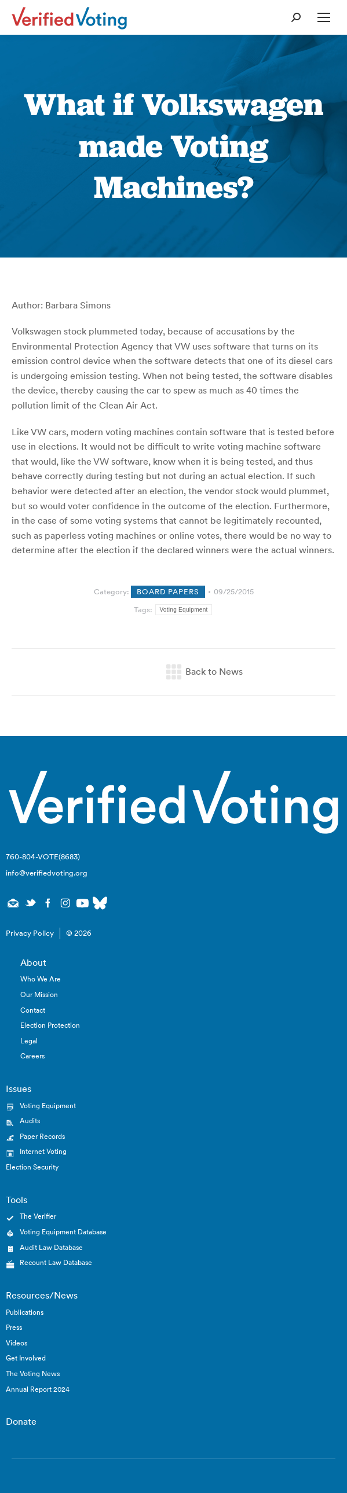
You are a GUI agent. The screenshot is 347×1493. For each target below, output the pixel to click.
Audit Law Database (51, 1247)
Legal (29, 1040)
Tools (16, 1199)
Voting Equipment (183, 609)
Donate (21, 1421)
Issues (18, 1088)
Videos (16, 1342)
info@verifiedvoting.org (46, 873)
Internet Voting (43, 1151)
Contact (32, 1010)
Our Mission (39, 994)
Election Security (32, 1167)
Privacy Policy (30, 933)
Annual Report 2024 (38, 1389)
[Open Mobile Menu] (323, 17)
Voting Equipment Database (63, 1231)
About (33, 962)
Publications (24, 1312)
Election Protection (50, 1025)
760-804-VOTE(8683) (43, 857)
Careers (32, 1055)
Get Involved (26, 1358)
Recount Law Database (56, 1262)
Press (14, 1327)
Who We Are (40, 979)
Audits (30, 1120)
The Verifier (38, 1216)
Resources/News (42, 1295)
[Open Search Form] (296, 17)
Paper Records (42, 1136)
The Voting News (33, 1373)
